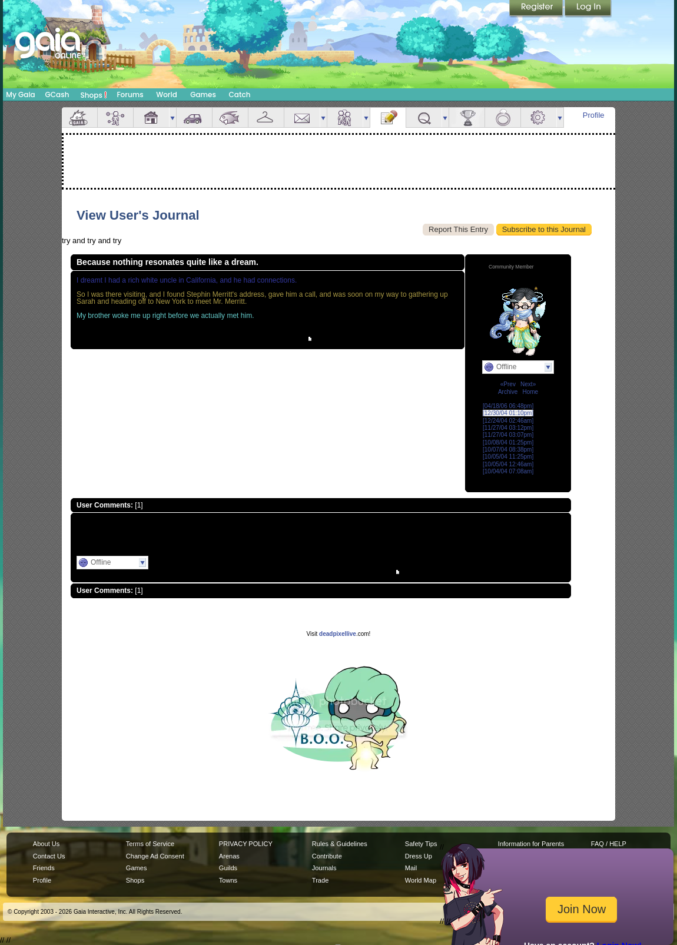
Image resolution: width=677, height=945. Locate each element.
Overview (79, 117)
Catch (240, 94)
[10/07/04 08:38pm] (508, 449)
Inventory (266, 117)
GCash (57, 94)
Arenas (229, 856)
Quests (424, 117)
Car (194, 117)
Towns (228, 880)
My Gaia (20, 94)
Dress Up (418, 856)
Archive (507, 392)
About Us (46, 843)
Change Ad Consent (155, 856)
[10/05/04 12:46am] (508, 464)
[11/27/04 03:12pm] (508, 428)
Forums (130, 94)
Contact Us (49, 856)
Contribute (327, 856)
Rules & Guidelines (339, 843)
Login (588, 9)
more (172, 117)
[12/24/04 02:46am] (508, 420)
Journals (324, 867)
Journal (388, 117)
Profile (594, 115)
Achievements (466, 117)
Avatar (115, 117)
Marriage (502, 117)
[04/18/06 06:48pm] (508, 406)
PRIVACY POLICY (246, 843)
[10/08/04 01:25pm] (508, 442)
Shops (94, 95)
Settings (538, 117)
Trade (320, 880)
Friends (345, 117)
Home (530, 392)
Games (203, 94)
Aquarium (230, 117)
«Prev (508, 384)
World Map (420, 880)
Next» (528, 384)
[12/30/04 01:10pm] (508, 413)
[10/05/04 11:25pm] (508, 456)
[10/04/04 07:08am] (508, 471)
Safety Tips (421, 843)
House (151, 117)
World (166, 94)
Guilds (228, 867)
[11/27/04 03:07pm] (508, 435)
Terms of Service (150, 843)
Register (537, 9)
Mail (302, 117)
